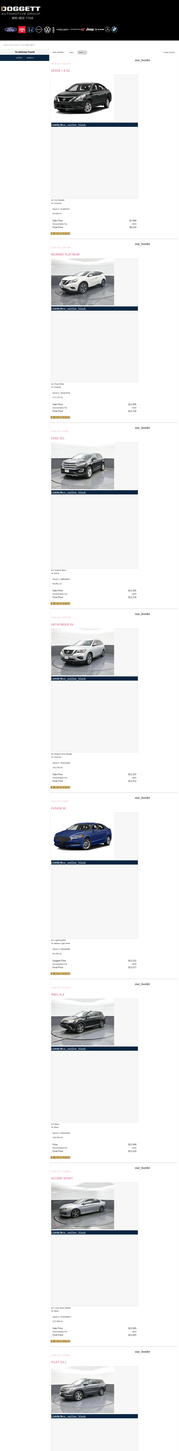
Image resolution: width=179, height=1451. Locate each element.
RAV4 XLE (123, 392)
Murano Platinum (130, 70)
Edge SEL (59, 230)
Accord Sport (63, 554)
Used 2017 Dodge (125, 706)
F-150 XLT (59, 876)
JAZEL (28, 1254)
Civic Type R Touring (132, 1038)
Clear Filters (169, 52)
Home (5, 45)
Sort (71, 52)
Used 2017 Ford (60, 223)
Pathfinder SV (127, 230)
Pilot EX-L (124, 554)
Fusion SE (59, 392)
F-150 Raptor (62, 1038)
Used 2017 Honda (61, 546)
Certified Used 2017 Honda (67, 706)
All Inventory (14, 45)
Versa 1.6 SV (61, 70)
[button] (85, 52)
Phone (13, 1405)
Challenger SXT (128, 713)
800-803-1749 (22, 17)
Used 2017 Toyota (126, 385)
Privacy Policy (54, 1428)
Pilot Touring (63, 713)
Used (22, 45)
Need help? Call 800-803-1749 (89, 1446)
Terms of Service (70, 1428)
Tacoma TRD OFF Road (133, 876)
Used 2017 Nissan (61, 63)
